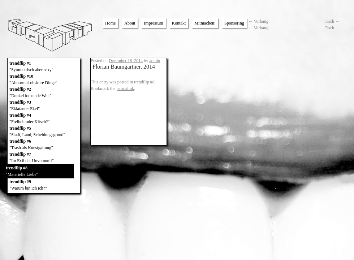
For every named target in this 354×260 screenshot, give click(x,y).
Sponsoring (234, 23)
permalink (125, 88)
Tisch (332, 21)
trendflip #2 (43, 93)
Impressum (153, 23)
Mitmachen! (205, 23)
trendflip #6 (43, 145)
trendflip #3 (43, 106)
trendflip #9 (43, 185)
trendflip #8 (39, 171)
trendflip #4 (43, 119)
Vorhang (258, 21)
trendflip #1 (43, 67)
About (129, 23)
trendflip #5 (43, 132)
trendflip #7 (43, 158)
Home (110, 23)
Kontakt (179, 23)
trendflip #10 (43, 80)
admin (154, 60)
